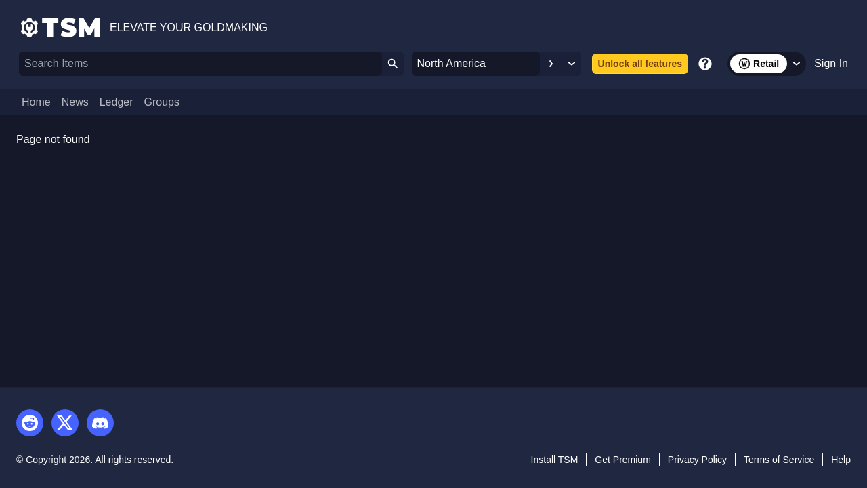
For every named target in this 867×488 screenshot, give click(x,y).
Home (36, 102)
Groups (161, 102)
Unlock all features (640, 63)
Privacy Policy (697, 459)
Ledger (116, 102)
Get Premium (622, 459)
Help (841, 459)
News (75, 102)
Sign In (831, 63)
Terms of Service (779, 459)
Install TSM (554, 459)
